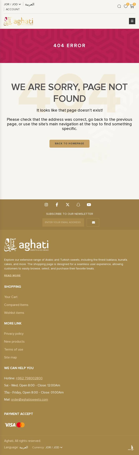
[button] (132, 21)
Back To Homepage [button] (69, 143)
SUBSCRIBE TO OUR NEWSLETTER (69, 213)
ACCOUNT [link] (13, 9)
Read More (12, 275)
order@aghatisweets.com (29, 399)
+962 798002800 (29, 378)
